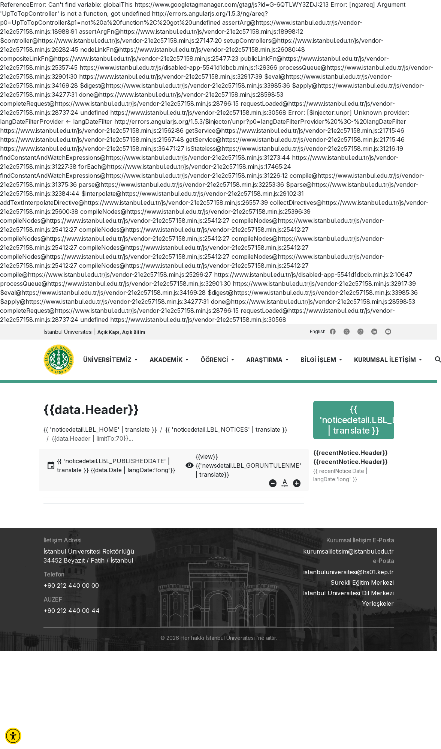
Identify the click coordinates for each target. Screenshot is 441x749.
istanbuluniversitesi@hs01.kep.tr (348, 572)
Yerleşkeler (378, 603)
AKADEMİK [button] (166, 359)
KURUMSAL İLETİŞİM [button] (385, 359)
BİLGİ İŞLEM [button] (319, 359)
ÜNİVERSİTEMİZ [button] (108, 359)
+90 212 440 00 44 (71, 610)
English (318, 331)
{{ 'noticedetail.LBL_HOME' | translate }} (100, 429)
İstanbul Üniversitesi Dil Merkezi (348, 593)
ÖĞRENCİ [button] (215, 359)
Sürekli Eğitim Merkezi (362, 582)
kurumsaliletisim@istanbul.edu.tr (348, 551)
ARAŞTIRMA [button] (265, 359)
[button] (13, 736)
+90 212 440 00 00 (71, 585)
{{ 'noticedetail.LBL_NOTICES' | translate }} (226, 429)
